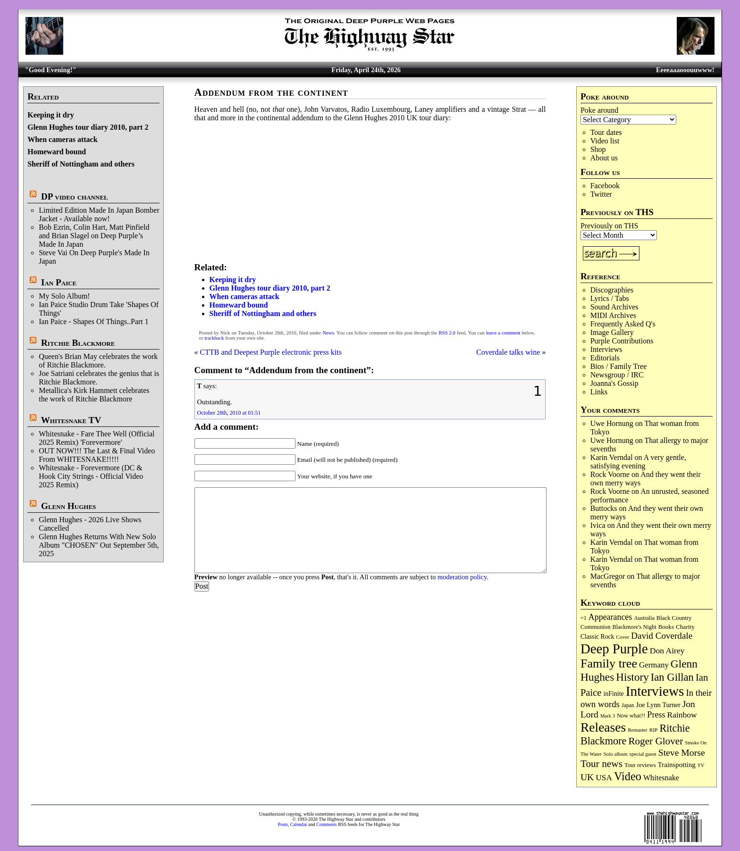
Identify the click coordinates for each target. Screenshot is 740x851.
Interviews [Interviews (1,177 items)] (655, 691)
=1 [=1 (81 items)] (583, 618)
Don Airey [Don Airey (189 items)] (667, 650)
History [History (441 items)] (632, 677)
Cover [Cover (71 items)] (622, 637)
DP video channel (74, 196)
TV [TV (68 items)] (701, 765)
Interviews (606, 349)
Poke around (599, 110)
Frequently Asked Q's (623, 324)
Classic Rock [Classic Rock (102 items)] (597, 636)
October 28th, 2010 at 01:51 (229, 412)
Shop (598, 149)
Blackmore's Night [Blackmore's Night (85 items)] (634, 627)
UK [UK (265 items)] (587, 777)
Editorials (605, 358)
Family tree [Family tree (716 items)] (608, 663)
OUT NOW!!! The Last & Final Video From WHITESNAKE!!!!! (97, 455)
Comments (326, 824)
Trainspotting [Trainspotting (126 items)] (677, 764)
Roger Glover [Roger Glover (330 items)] (655, 741)
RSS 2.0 (447, 332)
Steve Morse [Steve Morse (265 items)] (681, 752)
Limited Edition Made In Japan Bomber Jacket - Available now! (99, 214)
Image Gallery (612, 332)
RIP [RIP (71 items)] (653, 730)
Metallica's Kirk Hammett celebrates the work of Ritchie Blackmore (94, 394)
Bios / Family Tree (618, 366)
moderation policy (462, 577)
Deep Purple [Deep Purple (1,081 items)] (614, 648)
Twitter (601, 194)
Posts (283, 824)
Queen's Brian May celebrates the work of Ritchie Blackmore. (98, 360)
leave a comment (503, 332)
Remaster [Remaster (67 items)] (637, 730)
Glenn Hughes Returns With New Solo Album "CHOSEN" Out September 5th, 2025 (99, 545)
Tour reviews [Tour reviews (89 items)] (640, 765)
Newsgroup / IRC (617, 375)
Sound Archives (614, 307)
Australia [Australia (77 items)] (644, 618)
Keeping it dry (50, 115)
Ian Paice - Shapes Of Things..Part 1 (94, 321)
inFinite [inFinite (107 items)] (613, 693)
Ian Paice (58, 282)
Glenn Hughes (68, 506)
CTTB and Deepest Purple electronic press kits (271, 352)
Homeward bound (56, 152)
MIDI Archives (613, 315)
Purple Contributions (622, 341)
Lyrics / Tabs (609, 298)
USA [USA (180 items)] (604, 777)
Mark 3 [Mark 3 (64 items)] (607, 715)
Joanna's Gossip (614, 383)
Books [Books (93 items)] (666, 626)
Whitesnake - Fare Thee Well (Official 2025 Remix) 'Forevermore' (96, 438)
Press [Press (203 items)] (656, 714)
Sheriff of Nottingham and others (81, 164)
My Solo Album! (64, 296)
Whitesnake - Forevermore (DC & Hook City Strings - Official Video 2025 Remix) (91, 476)
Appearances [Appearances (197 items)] (610, 617)
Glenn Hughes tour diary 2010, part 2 (87, 127)
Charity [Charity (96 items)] (685, 626)
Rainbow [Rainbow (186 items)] (682, 714)
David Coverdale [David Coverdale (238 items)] (661, 636)
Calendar (298, 824)
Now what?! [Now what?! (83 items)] (631, 715)
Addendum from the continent (271, 92)
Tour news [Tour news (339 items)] (601, 763)
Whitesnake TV (71, 420)
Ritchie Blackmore (78, 343)
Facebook (605, 186)
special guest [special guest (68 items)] (643, 754)
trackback (214, 338)
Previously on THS (609, 226)
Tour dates (606, 132)
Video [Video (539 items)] (627, 776)
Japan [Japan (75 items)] (628, 705)
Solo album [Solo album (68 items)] (616, 754)
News (328, 332)
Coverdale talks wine (508, 352)
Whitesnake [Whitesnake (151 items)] (661, 778)
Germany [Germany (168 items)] (654, 664)
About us (604, 158)
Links (598, 392)
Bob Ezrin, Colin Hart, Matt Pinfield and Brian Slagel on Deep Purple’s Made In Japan (94, 235)
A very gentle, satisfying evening (638, 461)
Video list (605, 141)
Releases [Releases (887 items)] (603, 727)
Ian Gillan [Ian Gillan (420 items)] (672, 677)
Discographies (612, 290)
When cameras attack (62, 139)
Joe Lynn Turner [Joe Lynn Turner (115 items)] (658, 705)
